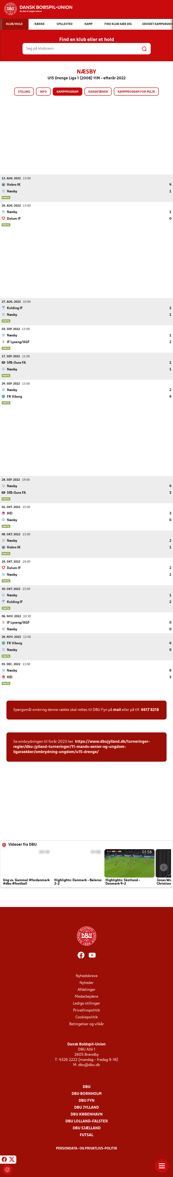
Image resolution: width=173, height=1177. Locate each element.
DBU (86, 1087)
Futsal (86, 1135)
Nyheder (87, 983)
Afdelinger (86, 989)
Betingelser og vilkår (86, 1024)
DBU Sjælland (87, 1128)
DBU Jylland (86, 1107)
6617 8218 (150, 710)
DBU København (87, 1114)
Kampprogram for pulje (136, 92)
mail (117, 710)
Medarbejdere (86, 996)
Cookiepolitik (86, 1017)
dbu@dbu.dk (89, 1065)
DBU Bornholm (87, 1094)
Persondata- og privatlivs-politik (86, 1148)
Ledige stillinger (86, 1003)
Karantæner (98, 92)
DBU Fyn (87, 1100)
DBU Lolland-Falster (86, 1121)
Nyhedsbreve (87, 976)
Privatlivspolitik (86, 1010)
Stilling (24, 92)
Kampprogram (67, 92)
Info (43, 92)
